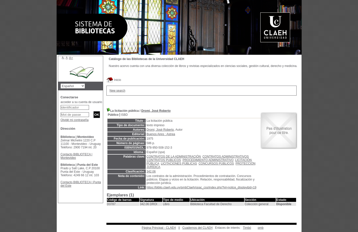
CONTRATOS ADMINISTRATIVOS (225, 156)
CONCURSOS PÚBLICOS (216, 163)
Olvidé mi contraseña (75, 120)
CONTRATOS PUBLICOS (164, 160)
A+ (71, 58)
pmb (261, 228)
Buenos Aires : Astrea (161, 134)
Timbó (247, 228)
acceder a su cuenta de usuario (81, 102)
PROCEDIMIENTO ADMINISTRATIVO (207, 160)
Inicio (113, 80)
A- (63, 57)
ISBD (124, 114)
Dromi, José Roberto (156, 111)
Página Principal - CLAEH (159, 228)
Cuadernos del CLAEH (197, 228)
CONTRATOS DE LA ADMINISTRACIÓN (174, 156)
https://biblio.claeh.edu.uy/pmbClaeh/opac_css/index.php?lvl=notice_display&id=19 (202, 187)
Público (113, 114)
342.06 (151, 171)
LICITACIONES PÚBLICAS (179, 163)
